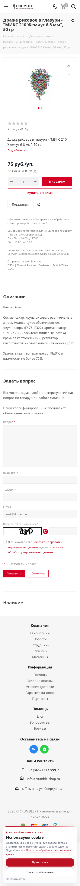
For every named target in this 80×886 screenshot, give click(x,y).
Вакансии (40, 651)
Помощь (40, 675)
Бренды (40, 728)
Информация (40, 667)
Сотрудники (40, 645)
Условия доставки (40, 686)
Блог (40, 716)
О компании (40, 633)
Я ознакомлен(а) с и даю (35, 547)
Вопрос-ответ (40, 722)
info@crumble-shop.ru (43, 779)
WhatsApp (44, 749)
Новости (40, 639)
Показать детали (16, 879)
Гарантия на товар (40, 692)
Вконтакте (33, 749)
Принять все (40, 862)
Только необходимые (40, 872)
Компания (40, 625)
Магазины (40, 657)
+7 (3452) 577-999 (42, 770)
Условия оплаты (40, 680)
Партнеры (40, 698)
